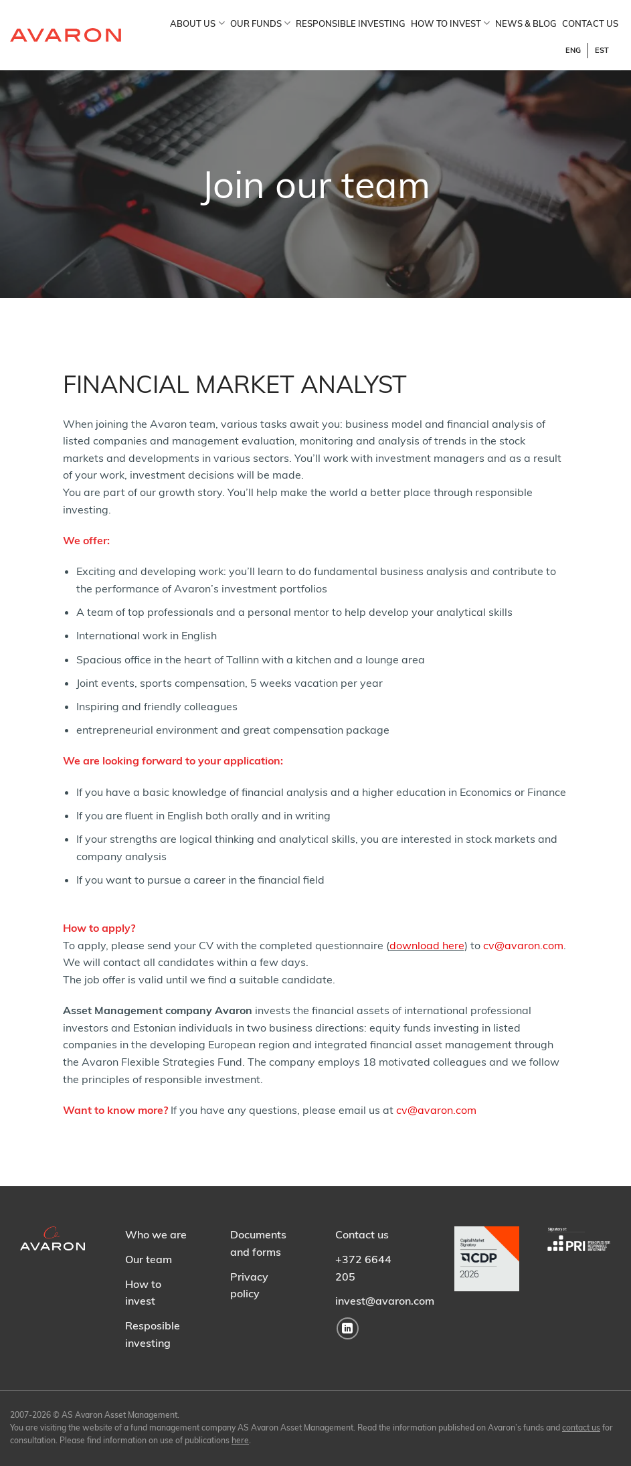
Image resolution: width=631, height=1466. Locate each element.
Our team (148, 1259)
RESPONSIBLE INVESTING (350, 23)
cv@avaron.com (523, 945)
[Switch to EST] (602, 50)
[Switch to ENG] (573, 50)
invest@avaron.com (384, 1300)
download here (426, 945)
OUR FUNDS (260, 23)
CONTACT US (590, 23)
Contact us (362, 1234)
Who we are (156, 1234)
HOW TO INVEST (450, 23)
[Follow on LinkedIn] (348, 1328)
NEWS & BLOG (526, 23)
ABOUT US (197, 23)
